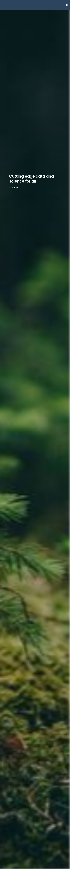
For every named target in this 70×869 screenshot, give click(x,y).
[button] (66, 5)
